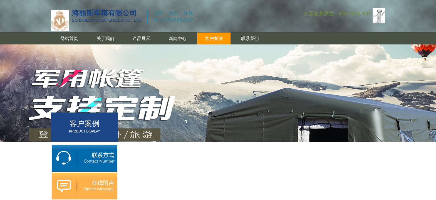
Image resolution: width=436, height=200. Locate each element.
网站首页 (69, 38)
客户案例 (214, 38)
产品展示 (141, 38)
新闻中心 (178, 38)
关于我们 (105, 38)
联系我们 (250, 38)
